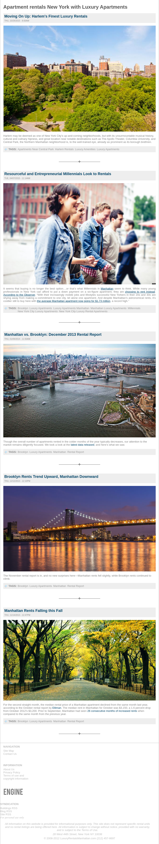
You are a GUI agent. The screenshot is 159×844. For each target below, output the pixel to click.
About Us (8, 769)
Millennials (134, 308)
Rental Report (75, 451)
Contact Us (10, 753)
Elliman (56, 707)
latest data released (82, 444)
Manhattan (59, 451)
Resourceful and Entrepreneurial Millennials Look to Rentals (57, 174)
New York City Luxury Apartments (38, 311)
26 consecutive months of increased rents (112, 710)
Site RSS (5, 814)
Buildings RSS (8, 808)
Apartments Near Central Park (36, 149)
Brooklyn (23, 308)
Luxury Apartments (108, 149)
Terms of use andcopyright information (15, 777)
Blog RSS (6, 811)
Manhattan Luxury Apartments (108, 308)
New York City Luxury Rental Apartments (83, 311)
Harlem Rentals (64, 149)
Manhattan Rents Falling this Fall (33, 611)
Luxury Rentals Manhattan (130, 8)
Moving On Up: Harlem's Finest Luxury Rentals (45, 16)
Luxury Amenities (85, 149)
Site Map (8, 750)
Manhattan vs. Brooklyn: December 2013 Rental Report (52, 334)
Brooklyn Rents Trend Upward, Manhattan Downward (51, 477)
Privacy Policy (11, 772)
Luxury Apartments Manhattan (71, 308)
